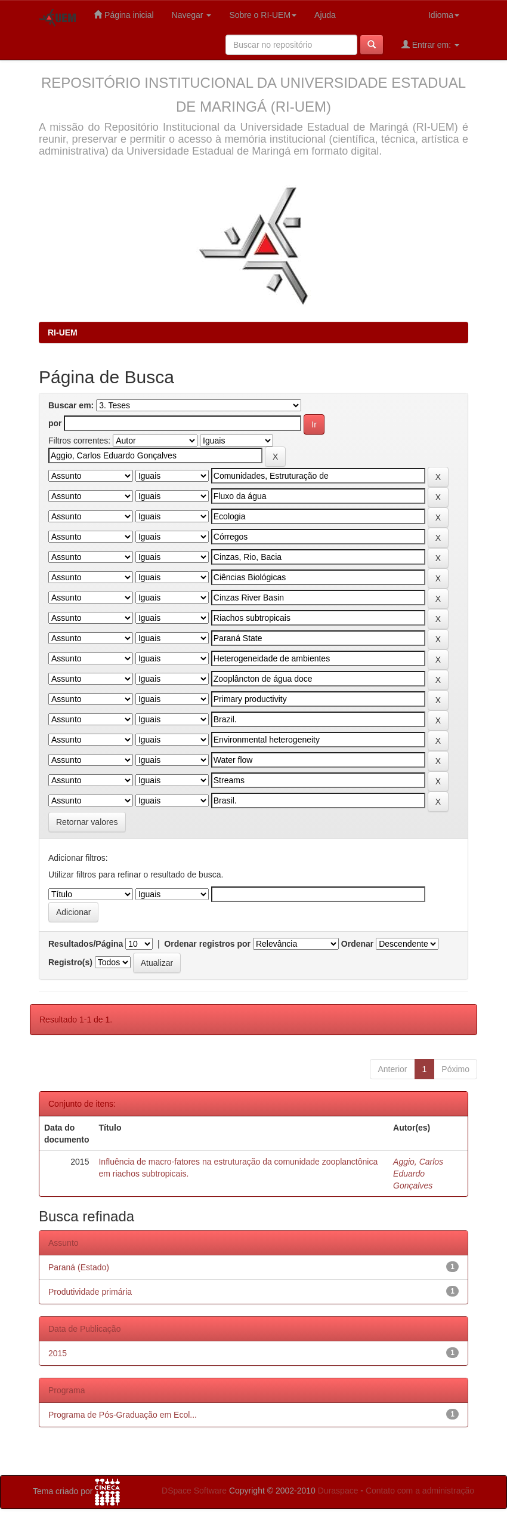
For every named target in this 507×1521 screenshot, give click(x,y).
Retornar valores (87, 822)
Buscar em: (71, 405)
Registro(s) (70, 962)
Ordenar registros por (207, 944)
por (55, 423)
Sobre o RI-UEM (262, 15)
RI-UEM (63, 332)
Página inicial (123, 15)
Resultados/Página (85, 944)
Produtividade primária (90, 1292)
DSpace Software (194, 1490)
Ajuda (325, 15)
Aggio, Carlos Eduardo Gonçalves (418, 1173)
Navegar (192, 15)
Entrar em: (430, 44)
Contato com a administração (420, 1490)
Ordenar (357, 944)
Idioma (443, 15)
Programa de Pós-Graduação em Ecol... (122, 1415)
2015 (57, 1353)
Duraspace (338, 1490)
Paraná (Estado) (78, 1267)
